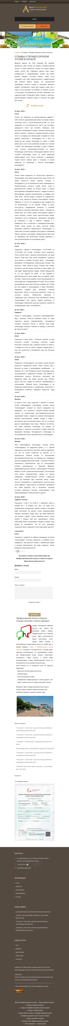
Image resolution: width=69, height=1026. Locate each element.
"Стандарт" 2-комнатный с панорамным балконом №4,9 (33, 743)
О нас (17, 883)
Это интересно (30, 1024)
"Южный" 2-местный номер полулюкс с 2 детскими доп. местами (34, 768)
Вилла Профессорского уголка (26, 1002)
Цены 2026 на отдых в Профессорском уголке (35, 1013)
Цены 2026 (19, 886)
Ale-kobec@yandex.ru (24, 868)
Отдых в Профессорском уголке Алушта (35, 1008)
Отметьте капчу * (34, 602)
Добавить (34, 614)
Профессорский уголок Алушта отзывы (35, 1016)
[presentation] (34, 608)
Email (17, 577)
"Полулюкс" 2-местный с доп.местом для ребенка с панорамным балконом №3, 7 (34, 761)
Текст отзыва (19, 585)
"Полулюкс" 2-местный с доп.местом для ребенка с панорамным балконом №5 (34, 754)
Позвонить (44, 26)
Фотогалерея (20, 890)
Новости (18, 776)
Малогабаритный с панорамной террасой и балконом (35, 748)
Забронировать (28, 26)
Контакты (33, 1)
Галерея (24, 1)
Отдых (17, 1)
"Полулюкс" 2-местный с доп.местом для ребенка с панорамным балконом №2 (34, 736)
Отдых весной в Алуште (35, 1018)
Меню (26, 19)
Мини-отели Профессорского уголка (35, 1021)
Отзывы (18, 897)
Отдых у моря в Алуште (35, 1005)
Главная (17, 52)
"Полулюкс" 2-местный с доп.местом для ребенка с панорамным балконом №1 (34, 729)
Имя (16, 569)
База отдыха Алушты (46, 1002)
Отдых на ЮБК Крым (35, 1010)
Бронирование (20, 893)
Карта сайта (42, 1024)
